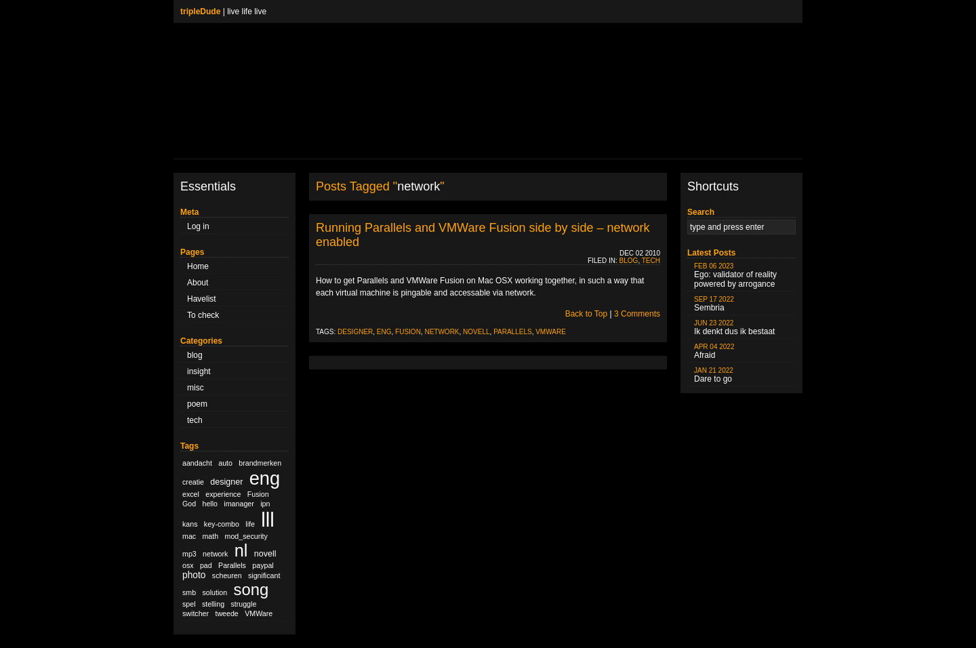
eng (384, 332)
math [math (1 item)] (210, 536)
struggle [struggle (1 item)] (243, 604)
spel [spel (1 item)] (189, 604)
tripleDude (200, 11)
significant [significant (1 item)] (264, 575)
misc (195, 387)
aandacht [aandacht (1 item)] (197, 463)
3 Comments (637, 314)
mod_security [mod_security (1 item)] (246, 536)
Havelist (201, 299)
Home (198, 266)
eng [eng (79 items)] (264, 478)
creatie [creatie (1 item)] (193, 482)
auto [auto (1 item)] (225, 463)
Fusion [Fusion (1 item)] (258, 494)
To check (203, 315)
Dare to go (713, 375)
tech (195, 420)
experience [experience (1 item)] (223, 494)
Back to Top (586, 314)
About (197, 282)
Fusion (408, 332)
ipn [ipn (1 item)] (265, 504)
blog (195, 355)
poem (197, 404)
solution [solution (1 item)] (214, 592)
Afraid (714, 351)
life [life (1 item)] (250, 524)
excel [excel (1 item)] (190, 494)
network (441, 332)
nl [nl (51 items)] (241, 550)
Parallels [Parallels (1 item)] (232, 565)
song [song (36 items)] (251, 589)
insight (199, 371)
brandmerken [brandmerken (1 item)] (260, 463)
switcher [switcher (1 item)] (195, 613)
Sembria (714, 304)
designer (355, 332)
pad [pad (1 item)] (206, 565)
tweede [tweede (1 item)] (226, 613)
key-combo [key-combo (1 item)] (221, 524)
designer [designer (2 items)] (226, 482)
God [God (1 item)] (189, 504)
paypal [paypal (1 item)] (262, 565)
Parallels (512, 332)
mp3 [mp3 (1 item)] (189, 554)
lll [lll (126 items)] (267, 519)
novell (476, 332)
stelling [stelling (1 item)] (213, 604)
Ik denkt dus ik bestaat (734, 327)
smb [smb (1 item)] (189, 592)
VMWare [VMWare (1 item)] (258, 613)
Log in (198, 226)
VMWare (550, 332)
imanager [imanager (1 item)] (238, 504)
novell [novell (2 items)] (265, 554)
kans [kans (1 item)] (190, 524)
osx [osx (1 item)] (188, 565)
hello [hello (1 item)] (210, 504)
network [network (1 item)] (215, 554)
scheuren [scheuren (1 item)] (227, 575)
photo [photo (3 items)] (193, 575)
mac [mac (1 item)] (189, 536)
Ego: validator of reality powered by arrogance (735, 275)
